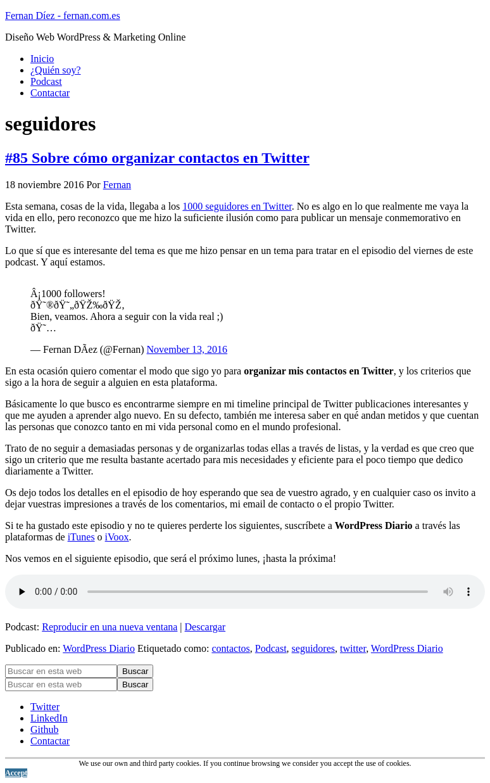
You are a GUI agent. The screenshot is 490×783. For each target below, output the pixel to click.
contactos (230, 648)
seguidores (313, 648)
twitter (353, 648)
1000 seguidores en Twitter (236, 206)
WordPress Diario (99, 648)
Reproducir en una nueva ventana (109, 626)
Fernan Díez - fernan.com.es (62, 15)
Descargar (205, 626)
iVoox (117, 537)
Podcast (271, 648)
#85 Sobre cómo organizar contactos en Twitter (157, 158)
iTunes (81, 537)
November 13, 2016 (187, 349)
